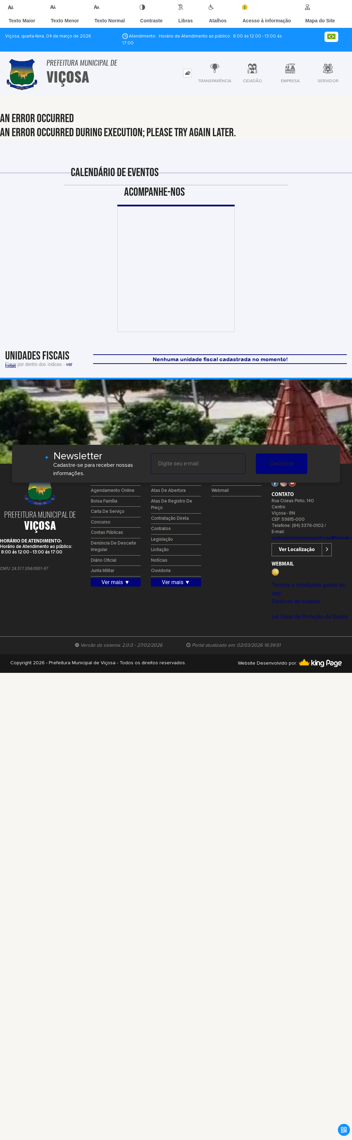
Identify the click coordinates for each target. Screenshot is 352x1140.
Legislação (162, 539)
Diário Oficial (103, 560)
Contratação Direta (170, 518)
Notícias (159, 560)
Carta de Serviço (107, 511)
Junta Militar (102, 571)
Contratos (161, 529)
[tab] (187, 73)
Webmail (220, 490)
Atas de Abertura (168, 490)
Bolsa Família (104, 501)
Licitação (160, 550)
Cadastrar (282, 463)
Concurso (100, 522)
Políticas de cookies (296, 601)
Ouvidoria (160, 571)
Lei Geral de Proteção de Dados (310, 616)
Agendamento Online (112, 490)
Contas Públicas (107, 532)
